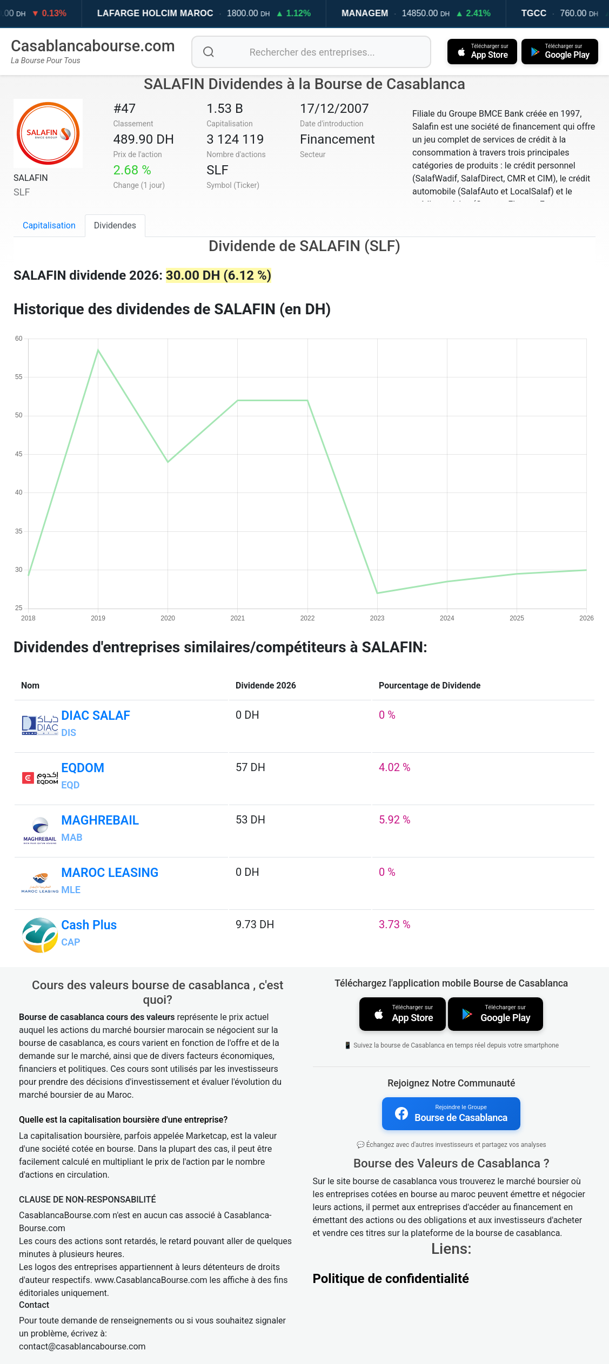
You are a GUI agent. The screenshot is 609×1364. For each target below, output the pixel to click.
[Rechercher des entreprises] (311, 52)
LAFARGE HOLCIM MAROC (173, 13)
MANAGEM (382, 13)
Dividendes (115, 225)
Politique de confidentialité (391, 1278)
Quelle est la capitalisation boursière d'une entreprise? (123, 1120)
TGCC (551, 13)
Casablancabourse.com (93, 46)
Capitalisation (49, 225)
